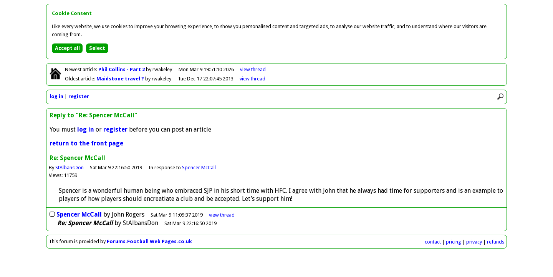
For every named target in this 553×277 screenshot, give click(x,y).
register (78, 96)
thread (222, 215)
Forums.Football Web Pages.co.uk (149, 241)
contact (433, 242)
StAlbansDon (69, 167)
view (253, 69)
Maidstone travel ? (120, 79)
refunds (495, 242)
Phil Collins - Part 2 (122, 69)
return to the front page (86, 143)
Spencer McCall (199, 167)
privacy (474, 242)
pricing (453, 242)
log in (56, 96)
